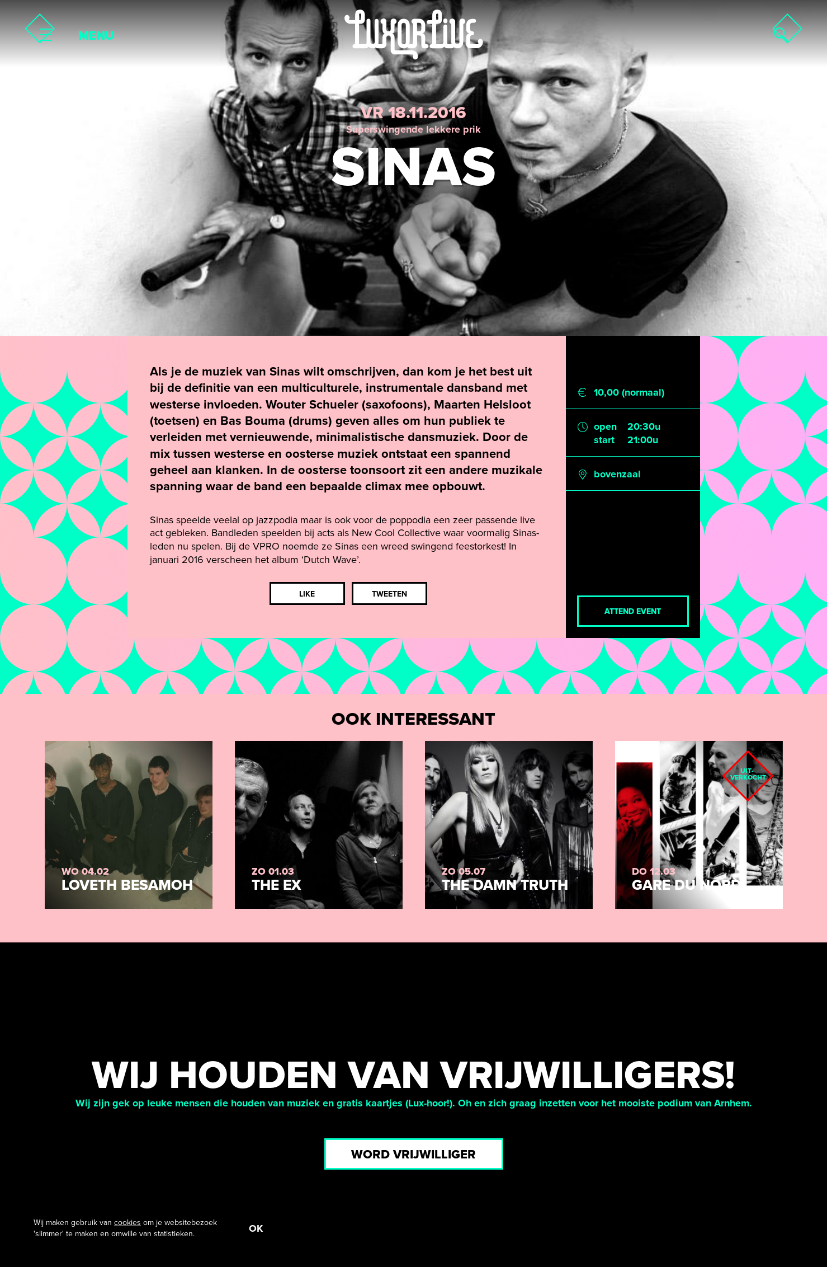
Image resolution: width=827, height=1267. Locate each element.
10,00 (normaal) (629, 392)
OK (256, 1228)
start (604, 440)
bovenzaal (617, 474)
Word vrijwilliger (413, 1154)
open (605, 426)
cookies (127, 1222)
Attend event (632, 611)
